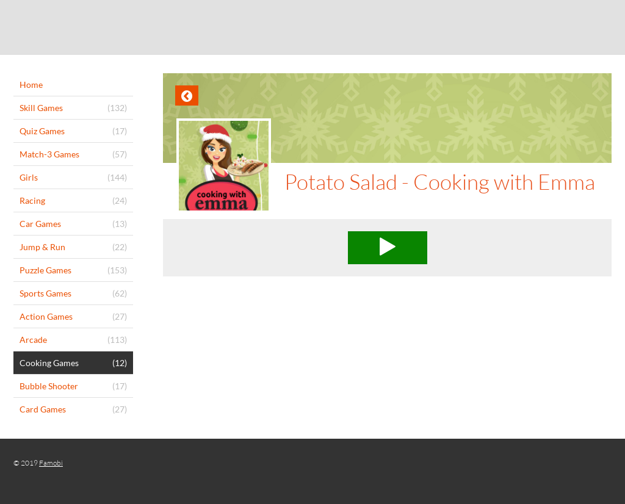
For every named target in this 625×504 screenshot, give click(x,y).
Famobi (51, 462)
